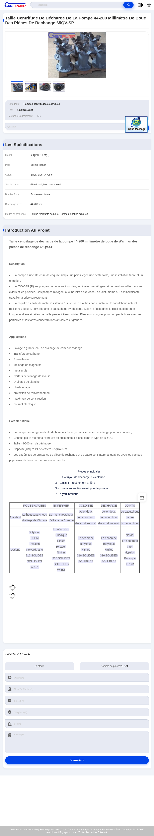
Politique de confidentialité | (24, 829)
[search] (128, 5)
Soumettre (77, 760)
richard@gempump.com (79, 801)
